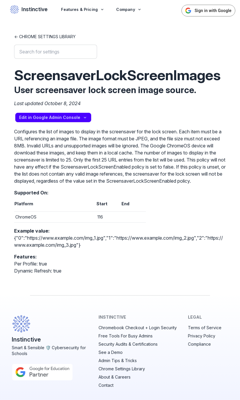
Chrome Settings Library (122, 368)
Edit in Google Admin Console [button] (53, 117)
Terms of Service (204, 327)
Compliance (199, 344)
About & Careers (115, 376)
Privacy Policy (201, 335)
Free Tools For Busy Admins (126, 335)
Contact (106, 385)
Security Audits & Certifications (128, 344)
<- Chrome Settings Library (45, 36)
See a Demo (111, 352)
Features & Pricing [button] (83, 9)
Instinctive (29, 9)
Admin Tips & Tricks (118, 360)
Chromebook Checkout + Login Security (138, 327)
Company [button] (129, 9)
